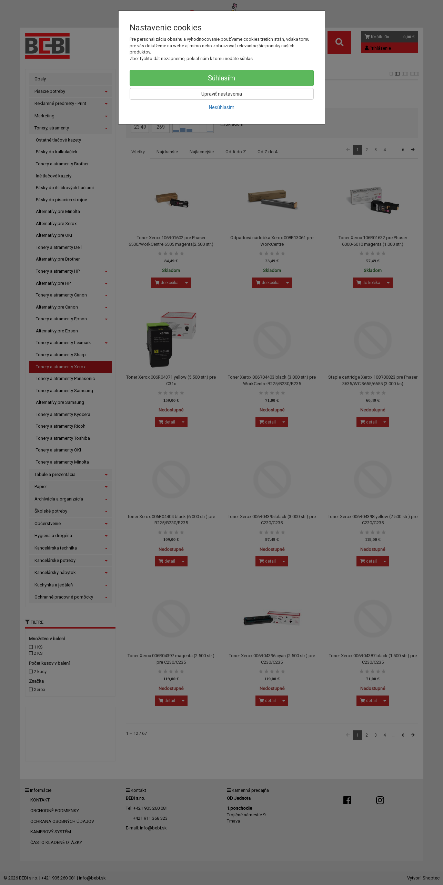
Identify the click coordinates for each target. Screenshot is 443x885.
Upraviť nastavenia (221, 94)
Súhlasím (221, 78)
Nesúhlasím (221, 107)
